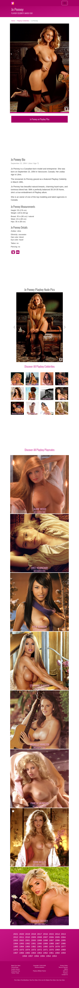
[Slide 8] (49, 359)
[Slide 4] (33, 359)
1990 (39, 943)
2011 (21, 937)
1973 (33, 950)
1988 (51, 943)
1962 (45, 953)
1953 (54, 956)
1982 (33, 946)
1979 (51, 946)
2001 (27, 940)
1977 (63, 946)
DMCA (66, 969)
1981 (39, 946)
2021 (15, 934)
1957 (30, 956)
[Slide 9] (53, 359)
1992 (27, 943)
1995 (63, 940)
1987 (57, 943)
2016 (45, 934)
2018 (33, 934)
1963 (39, 953)
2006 (51, 937)
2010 (27, 937)
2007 (45, 937)
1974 (27, 950)
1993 (21, 943)
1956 (36, 956)
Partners (65, 973)
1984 (21, 946)
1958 (24, 956)
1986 (63, 943)
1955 (42, 956)
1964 (33, 953)
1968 (63, 950)
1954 (48, 956)
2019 (27, 934)
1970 (51, 950)
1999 (39, 940)
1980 (45, 946)
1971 (45, 950)
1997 (51, 940)
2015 (51, 934)
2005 (57, 937)
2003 (15, 940)
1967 (15, 953)
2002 (21, 940)
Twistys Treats (15, 973)
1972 (39, 950)
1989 (45, 943)
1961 (51, 953)
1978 (57, 946)
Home (13, 21)
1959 (63, 953)
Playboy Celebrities (23, 21)
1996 (57, 940)
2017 (39, 934)
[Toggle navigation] (65, 3)
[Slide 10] (57, 359)
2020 (21, 934)
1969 (57, 950)
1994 (15, 943)
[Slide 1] (21, 359)
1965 (27, 953)
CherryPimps (14, 967)
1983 (27, 946)
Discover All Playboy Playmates (39, 450)
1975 (21, 950)
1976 (15, 950)
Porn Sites (17, 980)
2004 (63, 937)
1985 (15, 946)
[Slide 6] (41, 359)
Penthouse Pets (15, 971)
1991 (33, 943)
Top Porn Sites (34, 980)
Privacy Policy (64, 965)
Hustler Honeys (15, 969)
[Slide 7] (45, 359)
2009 (33, 937)
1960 (57, 953)
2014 (57, 934)
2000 (33, 940)
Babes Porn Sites (51, 980)
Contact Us (65, 974)
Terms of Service (63, 967)
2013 (63, 934)
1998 (45, 940)
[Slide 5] (37, 359)
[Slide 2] (25, 359)
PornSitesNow (25, 980)
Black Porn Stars (15, 965)
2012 (15, 937)
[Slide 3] (29, 359)
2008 (39, 937)
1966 (21, 953)
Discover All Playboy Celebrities (40, 366)
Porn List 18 (42, 980)
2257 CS (65, 971)
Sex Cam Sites (61, 980)
